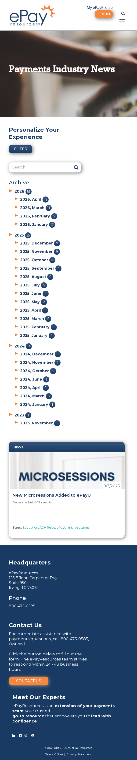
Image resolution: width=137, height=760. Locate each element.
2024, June (34, 379)
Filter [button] (20, 149)
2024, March (36, 396)
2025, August (36, 277)
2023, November (40, 423)
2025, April (34, 310)
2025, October (37, 260)
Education (30, 527)
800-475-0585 (22, 606)
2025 (22, 235)
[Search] (40, 167)
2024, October (38, 371)
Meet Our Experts (38, 697)
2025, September (40, 268)
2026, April (34, 199)
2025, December (40, 243)
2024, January (37, 404)
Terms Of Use (54, 754)
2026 (23, 191)
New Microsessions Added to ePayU (51, 495)
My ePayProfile (100, 7)
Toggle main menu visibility (122, 20)
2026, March (36, 208)
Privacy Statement (79, 754)
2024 (23, 346)
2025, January (37, 335)
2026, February (38, 216)
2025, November (40, 251)
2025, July (33, 285)
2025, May (33, 302)
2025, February (38, 327)
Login (103, 14)
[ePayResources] (32, 15)
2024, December (40, 354)
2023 (22, 415)
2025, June (34, 293)
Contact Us (28, 681)
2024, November (40, 362)
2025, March (35, 318)
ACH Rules (47, 527)
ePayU (62, 527)
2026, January (37, 224)
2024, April (34, 387)
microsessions (78, 527)
